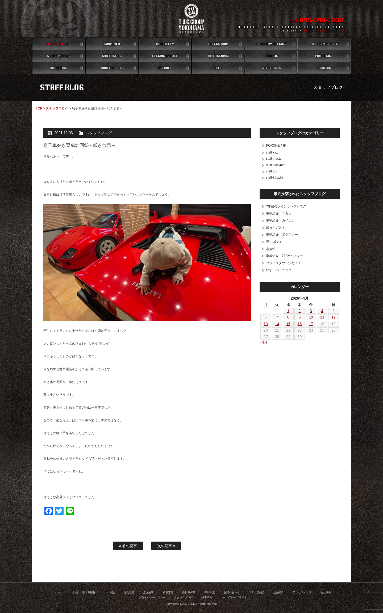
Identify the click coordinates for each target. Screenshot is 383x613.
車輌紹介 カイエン (280, 220)
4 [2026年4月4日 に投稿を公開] (322, 311)
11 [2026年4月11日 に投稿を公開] (322, 317)
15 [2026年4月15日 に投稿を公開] (288, 324)
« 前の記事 (128, 546)
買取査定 (168, 592)
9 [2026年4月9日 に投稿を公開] (300, 317)
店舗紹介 (278, 592)
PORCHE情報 (276, 145)
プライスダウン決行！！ (283, 263)
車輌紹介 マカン (279, 213)
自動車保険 (188, 592)
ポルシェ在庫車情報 (83, 592)
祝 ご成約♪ (273, 242)
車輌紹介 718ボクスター (284, 256)
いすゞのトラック (279, 270)
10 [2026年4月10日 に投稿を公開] (311, 317)
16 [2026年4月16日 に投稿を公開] (300, 324)
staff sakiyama (276, 165)
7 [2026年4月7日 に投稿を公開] (277, 317)
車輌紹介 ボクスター (282, 234)
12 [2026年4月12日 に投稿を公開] (333, 317)
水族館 (271, 249)
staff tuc (271, 171)
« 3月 (263, 342)
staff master (274, 158)
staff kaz (272, 152)
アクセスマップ (302, 592)
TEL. (317, 20)
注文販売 (129, 592)
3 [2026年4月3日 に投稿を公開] (311, 311)
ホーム (59, 592)
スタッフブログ (57, 108)
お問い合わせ (232, 592)
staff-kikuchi (274, 177)
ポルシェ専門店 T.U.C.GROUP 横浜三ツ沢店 (192, 18)
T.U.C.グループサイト (234, 597)
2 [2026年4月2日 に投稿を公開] (300, 311)
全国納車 (148, 592)
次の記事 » (166, 546)
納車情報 (207, 597)
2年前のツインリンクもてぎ (286, 206)
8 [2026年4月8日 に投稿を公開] (288, 317)
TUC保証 (109, 592)
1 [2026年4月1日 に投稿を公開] (288, 311)
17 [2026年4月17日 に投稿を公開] (311, 324)
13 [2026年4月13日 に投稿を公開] (266, 324)
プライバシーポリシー (152, 597)
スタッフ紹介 (257, 592)
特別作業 (209, 592)
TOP (39, 108)
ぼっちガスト (275, 227)
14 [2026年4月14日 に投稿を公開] (277, 324)
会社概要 (325, 592)
